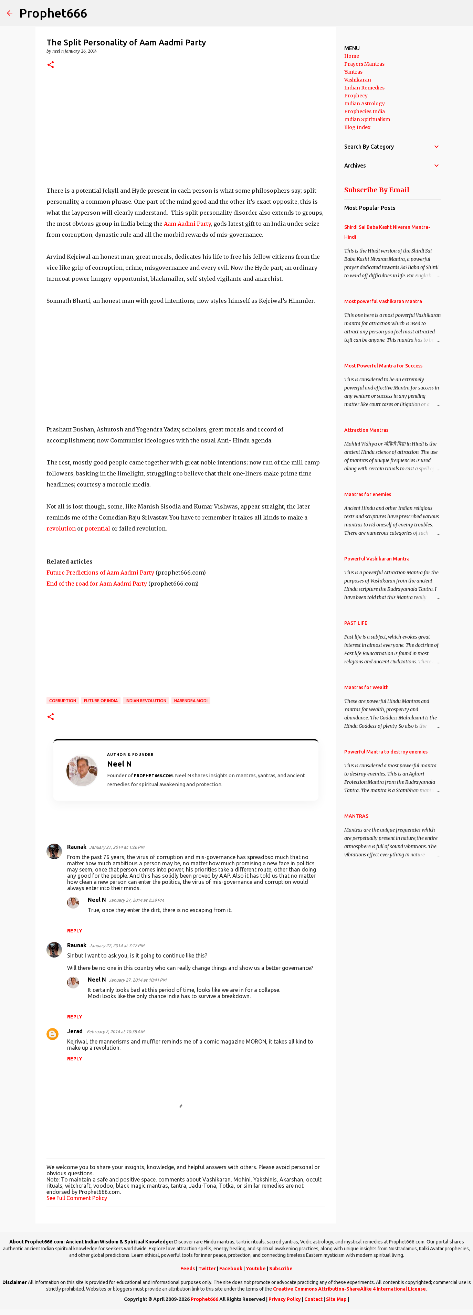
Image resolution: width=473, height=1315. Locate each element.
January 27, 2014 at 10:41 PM (137, 979)
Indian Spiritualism (367, 119)
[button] (50, 65)
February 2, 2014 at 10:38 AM (115, 1031)
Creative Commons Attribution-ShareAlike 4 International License (349, 1289)
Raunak (76, 847)
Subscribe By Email (376, 190)
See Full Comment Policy (76, 1198)
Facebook (230, 1268)
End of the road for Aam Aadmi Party (96, 583)
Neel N (97, 900)
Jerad (75, 1031)
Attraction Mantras (366, 430)
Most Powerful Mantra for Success (383, 365)
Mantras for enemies (367, 494)
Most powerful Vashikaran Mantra (383, 301)
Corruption (62, 700)
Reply (74, 930)
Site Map (336, 1299)
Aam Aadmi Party (187, 223)
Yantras (353, 72)
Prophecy (356, 96)
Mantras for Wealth (366, 687)
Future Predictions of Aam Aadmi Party (100, 572)
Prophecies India (364, 111)
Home (351, 56)
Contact (313, 1299)
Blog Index (357, 127)
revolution (61, 528)
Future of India (101, 700)
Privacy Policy (285, 1299)
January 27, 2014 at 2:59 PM (136, 900)
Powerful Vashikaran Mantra (377, 559)
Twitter (207, 1268)
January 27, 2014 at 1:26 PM (116, 847)
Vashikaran (357, 80)
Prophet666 (53, 13)
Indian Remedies (364, 88)
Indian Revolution (146, 700)
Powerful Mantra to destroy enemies (386, 752)
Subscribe (281, 1268)
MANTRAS (356, 816)
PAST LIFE (355, 623)
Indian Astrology (364, 103)
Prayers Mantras (364, 64)
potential (97, 528)
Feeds (187, 1268)
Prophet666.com (153, 775)
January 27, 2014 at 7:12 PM (116, 945)
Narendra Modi (191, 700)
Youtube (256, 1268)
